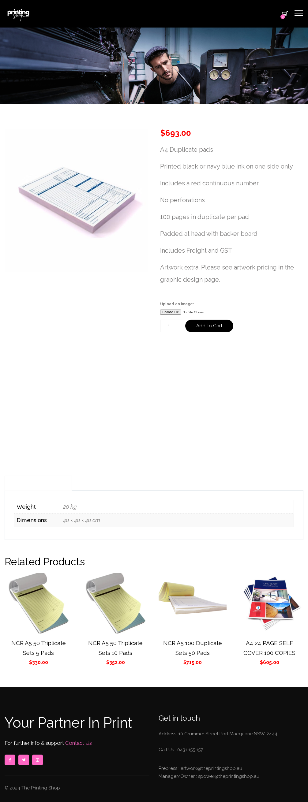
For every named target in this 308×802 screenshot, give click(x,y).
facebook (10, 760)
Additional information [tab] (38, 483)
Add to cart (209, 326)
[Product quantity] (171, 326)
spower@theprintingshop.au (228, 776)
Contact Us (78, 743)
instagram (37, 760)
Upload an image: (177, 304)
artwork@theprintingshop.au (210, 768)
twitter (23, 760)
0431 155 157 (190, 749)
